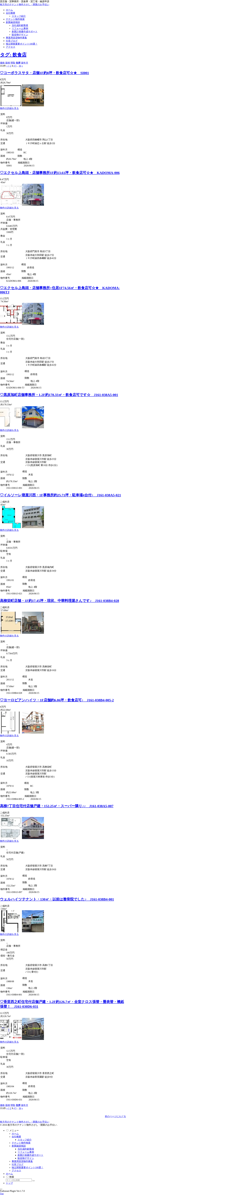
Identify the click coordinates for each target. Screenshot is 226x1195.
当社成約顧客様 (26, 1149)
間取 (13, 63)
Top (2, 1193)
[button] (33, 1180)
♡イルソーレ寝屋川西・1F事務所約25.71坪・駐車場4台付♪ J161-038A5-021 (60, 495)
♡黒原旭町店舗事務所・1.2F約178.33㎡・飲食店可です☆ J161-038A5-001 (59, 395)
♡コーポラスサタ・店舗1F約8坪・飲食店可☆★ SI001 (44, 73)
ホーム (15, 1133)
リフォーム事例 (26, 1152)
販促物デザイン (26, 1158)
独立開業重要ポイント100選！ (27, 1167)
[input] (19, 1180)
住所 (18, 63)
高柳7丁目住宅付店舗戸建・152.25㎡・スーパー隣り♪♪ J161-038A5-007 (56, 806)
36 (20, 66)
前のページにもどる (115, 1116)
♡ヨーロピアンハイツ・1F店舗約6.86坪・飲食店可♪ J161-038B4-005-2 (57, 700)
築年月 (24, 63)
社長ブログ (17, 1164)
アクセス (16, 1170)
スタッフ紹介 (25, 1139)
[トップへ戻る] (1, 1189)
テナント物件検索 (21, 1143)
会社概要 (16, 1136)
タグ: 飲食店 (13, 54)
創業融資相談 (19, 1146)
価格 (2, 63)
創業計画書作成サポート (30, 1155)
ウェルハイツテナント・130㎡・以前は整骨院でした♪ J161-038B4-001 (57, 899)
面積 (7, 63)
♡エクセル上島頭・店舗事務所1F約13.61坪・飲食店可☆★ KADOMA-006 (60, 173)
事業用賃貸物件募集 (22, 1161)
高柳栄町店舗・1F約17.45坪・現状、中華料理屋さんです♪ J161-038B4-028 (59, 601)
